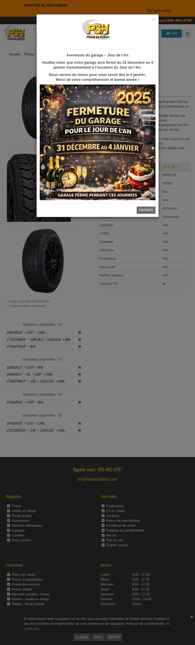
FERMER (146, 210)
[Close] (153, 19)
